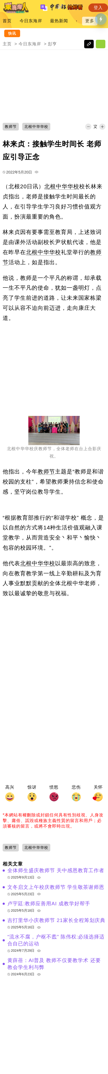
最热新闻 (59, 21)
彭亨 (52, 44)
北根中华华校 (61, 186)
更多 (89, 21)
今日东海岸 (31, 21)
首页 (7, 21)
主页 (7, 44)
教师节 (46, 471)
